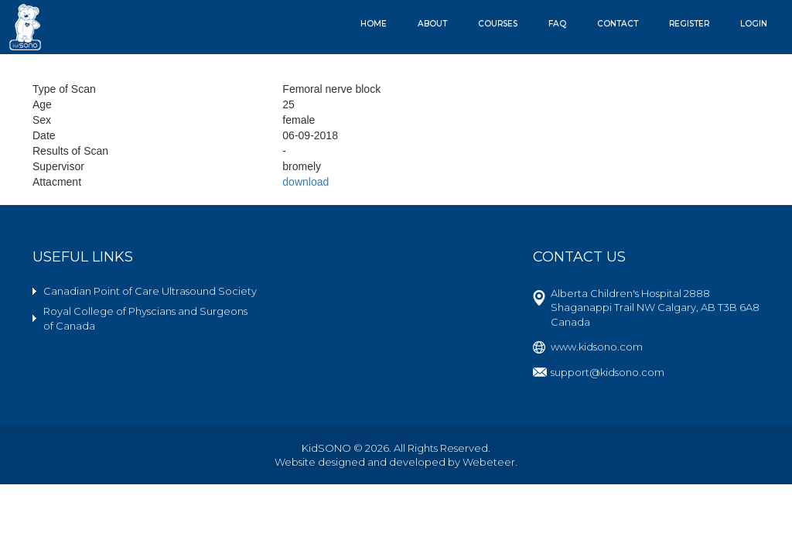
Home (373, 24)
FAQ (557, 24)
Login (753, 24)
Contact (617, 24)
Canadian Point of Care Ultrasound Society (150, 291)
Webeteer (489, 462)
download (305, 182)
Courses (497, 24)
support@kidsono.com (607, 372)
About (432, 24)
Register (689, 24)
